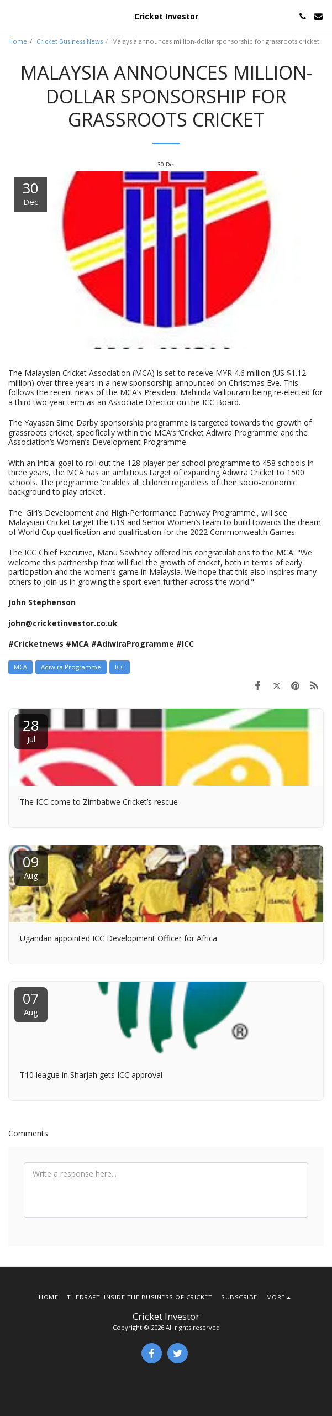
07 (31, 1003)
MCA (20, 667)
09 (31, 866)
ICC (119, 667)
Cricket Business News (69, 41)
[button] (12, 15)
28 (31, 729)
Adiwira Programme (71, 667)
